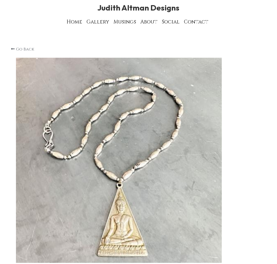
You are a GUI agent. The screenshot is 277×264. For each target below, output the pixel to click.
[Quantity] (215, 172)
